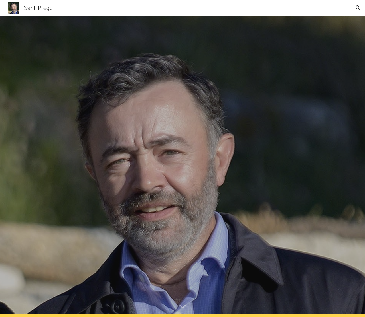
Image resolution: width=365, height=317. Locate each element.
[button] (358, 8)
